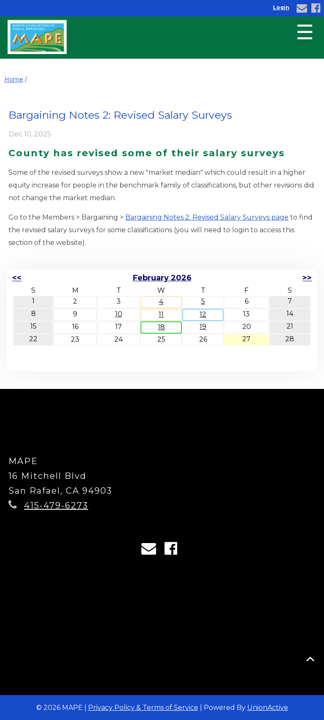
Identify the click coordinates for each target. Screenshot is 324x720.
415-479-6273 (56, 505)
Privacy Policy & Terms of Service (143, 708)
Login (281, 7)
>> (307, 278)
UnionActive (267, 708)
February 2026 (162, 278)
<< (17, 278)
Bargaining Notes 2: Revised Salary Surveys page (207, 217)
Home (13, 79)
